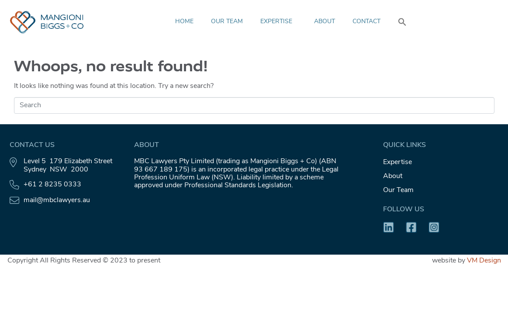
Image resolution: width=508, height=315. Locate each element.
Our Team (227, 21)
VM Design (484, 260)
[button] (402, 22)
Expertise (278, 22)
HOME (184, 21)
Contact (366, 21)
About (324, 21)
